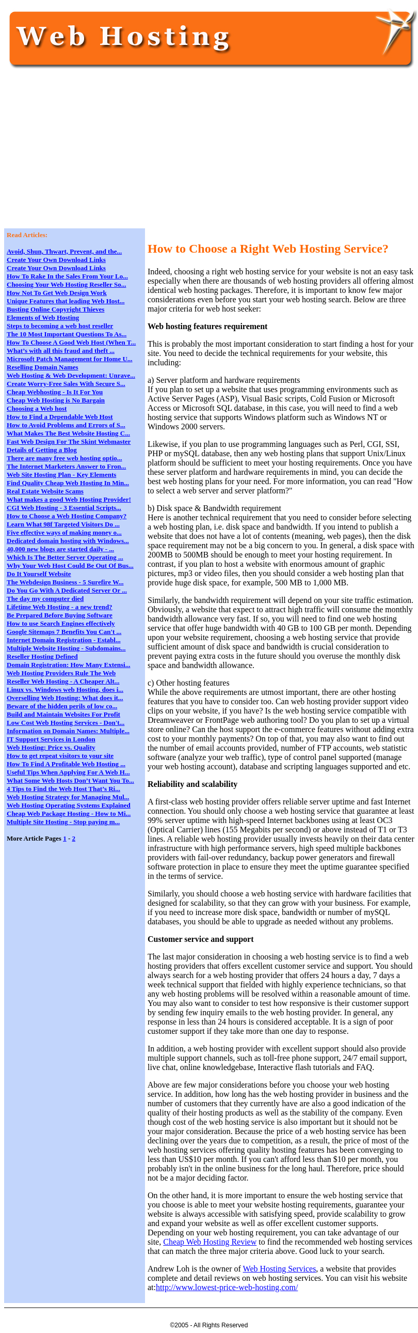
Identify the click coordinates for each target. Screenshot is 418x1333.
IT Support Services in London (51, 739)
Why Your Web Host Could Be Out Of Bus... (70, 565)
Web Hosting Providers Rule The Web (61, 673)
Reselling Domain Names (42, 367)
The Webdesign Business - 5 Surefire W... (65, 582)
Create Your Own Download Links (56, 260)
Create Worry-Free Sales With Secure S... (66, 384)
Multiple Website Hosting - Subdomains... (66, 648)
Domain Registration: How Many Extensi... (68, 665)
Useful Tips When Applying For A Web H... (68, 772)
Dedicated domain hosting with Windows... (68, 541)
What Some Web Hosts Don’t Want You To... (70, 780)
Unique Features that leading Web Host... (65, 301)
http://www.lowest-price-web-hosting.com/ (227, 1287)
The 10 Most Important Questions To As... (66, 334)
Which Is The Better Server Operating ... (65, 557)
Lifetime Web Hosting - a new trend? (59, 607)
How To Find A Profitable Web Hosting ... (66, 764)
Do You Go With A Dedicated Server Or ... (67, 590)
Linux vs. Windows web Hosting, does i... (65, 689)
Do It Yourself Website (39, 574)
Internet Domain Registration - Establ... (64, 640)
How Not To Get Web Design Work (57, 293)
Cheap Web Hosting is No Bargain (56, 400)
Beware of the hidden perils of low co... (62, 706)
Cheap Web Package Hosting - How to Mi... (69, 813)
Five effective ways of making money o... (64, 532)
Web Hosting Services (279, 1268)
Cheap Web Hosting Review (209, 1241)
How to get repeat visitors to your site (60, 756)
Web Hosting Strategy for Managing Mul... (68, 797)
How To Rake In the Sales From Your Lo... (67, 276)
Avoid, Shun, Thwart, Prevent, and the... (64, 251)
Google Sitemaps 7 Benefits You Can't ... (64, 632)
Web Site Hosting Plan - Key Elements (61, 474)
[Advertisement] (175, 153)
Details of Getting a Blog (42, 450)
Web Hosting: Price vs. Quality (51, 747)
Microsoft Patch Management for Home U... (70, 359)
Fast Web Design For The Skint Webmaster (69, 441)
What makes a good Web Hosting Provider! (69, 499)
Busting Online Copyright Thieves (55, 309)
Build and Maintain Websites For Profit (63, 714)
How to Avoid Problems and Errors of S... (66, 425)
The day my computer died (45, 598)
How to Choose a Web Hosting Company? (66, 516)
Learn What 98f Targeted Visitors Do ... (63, 524)
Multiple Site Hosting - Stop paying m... (63, 822)
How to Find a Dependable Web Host (60, 417)
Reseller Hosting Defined (42, 656)
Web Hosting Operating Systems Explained (69, 805)
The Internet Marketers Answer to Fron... (66, 466)
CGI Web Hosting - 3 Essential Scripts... (64, 508)
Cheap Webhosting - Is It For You (55, 392)
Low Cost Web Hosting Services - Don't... (65, 722)
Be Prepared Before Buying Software (59, 615)
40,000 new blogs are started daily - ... (60, 549)
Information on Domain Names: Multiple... (68, 731)
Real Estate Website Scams (45, 491)
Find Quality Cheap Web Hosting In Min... (68, 483)
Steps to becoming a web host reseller (60, 326)
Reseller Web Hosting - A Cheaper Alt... (63, 681)
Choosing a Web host (37, 408)
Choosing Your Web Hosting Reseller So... (66, 284)
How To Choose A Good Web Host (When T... (71, 342)
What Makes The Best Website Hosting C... (68, 433)
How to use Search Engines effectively (61, 623)
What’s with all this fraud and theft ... (61, 350)
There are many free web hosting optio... (64, 458)
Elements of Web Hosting (43, 317)
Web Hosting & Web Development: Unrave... (71, 375)
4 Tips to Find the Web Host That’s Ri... (63, 789)
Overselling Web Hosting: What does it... (65, 698)
